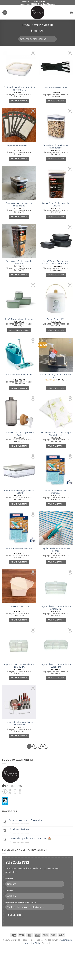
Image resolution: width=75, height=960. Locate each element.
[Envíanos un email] (15, 791)
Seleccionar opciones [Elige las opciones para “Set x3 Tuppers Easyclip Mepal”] (19, 330)
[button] (4, 12)
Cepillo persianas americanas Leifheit (56, 549)
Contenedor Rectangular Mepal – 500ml (19, 491)
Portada (26, 24)
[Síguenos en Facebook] (4, 791)
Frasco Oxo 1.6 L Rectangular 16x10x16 (56, 204)
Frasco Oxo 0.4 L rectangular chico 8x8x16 (19, 204)
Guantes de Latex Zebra (56, 87)
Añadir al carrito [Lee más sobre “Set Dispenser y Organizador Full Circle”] (56, 388)
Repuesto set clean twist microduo (56, 491)
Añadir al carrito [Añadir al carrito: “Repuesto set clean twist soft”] (19, 562)
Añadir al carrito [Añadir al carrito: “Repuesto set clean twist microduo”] (56, 504)
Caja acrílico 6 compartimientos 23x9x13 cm (19, 665)
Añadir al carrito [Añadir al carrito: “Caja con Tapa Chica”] (19, 620)
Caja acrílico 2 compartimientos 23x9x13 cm (56, 607)
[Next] (45, 746)
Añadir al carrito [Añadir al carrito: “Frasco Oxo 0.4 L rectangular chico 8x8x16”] (19, 217)
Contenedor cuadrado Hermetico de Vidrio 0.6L (19, 88)
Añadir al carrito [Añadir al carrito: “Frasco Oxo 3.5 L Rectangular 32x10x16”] (19, 274)
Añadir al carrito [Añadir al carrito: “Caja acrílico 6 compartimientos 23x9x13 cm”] (19, 678)
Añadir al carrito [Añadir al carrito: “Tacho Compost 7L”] (56, 330)
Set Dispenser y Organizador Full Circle (55, 375)
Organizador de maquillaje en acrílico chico (19, 723)
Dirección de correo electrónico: (34, 905)
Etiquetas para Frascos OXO (19, 145)
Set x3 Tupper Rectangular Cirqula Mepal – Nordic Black (56, 262)
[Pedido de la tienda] (37, 39)
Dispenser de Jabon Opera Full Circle (19, 433)
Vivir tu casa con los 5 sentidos (25, 820)
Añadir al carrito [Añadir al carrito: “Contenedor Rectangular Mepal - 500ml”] (19, 504)
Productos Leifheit (19, 829)
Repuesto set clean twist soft (19, 548)
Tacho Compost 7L (56, 319)
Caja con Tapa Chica (19, 606)
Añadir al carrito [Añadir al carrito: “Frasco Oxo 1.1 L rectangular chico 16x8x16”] (56, 159)
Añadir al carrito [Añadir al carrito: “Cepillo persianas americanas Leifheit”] (56, 562)
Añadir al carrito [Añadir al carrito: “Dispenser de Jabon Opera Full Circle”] (19, 446)
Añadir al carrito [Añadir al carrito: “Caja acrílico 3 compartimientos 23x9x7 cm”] (56, 678)
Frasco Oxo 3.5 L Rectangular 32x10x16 (19, 262)
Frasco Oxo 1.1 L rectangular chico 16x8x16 (55, 146)
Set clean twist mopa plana (19, 374)
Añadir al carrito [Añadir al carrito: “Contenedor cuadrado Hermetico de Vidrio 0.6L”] (19, 101)
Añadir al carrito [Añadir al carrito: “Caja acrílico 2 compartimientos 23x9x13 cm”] (56, 620)
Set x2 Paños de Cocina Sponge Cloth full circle (56, 433)
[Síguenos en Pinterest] (20, 791)
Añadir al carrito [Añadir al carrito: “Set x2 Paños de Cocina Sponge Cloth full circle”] (56, 446)
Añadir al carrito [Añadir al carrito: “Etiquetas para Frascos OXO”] (19, 159)
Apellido (9, 890)
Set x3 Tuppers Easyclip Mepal (19, 319)
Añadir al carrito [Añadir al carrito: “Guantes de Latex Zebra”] (56, 101)
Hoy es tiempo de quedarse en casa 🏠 (30, 838)
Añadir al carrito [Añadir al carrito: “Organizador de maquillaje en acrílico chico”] (19, 736)
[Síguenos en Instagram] (10, 791)
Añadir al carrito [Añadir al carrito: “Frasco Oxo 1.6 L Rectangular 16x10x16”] (56, 217)
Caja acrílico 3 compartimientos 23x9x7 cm (56, 665)
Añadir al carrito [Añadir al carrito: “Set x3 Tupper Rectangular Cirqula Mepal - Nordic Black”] (56, 274)
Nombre (9, 878)
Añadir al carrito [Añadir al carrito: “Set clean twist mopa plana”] (19, 388)
